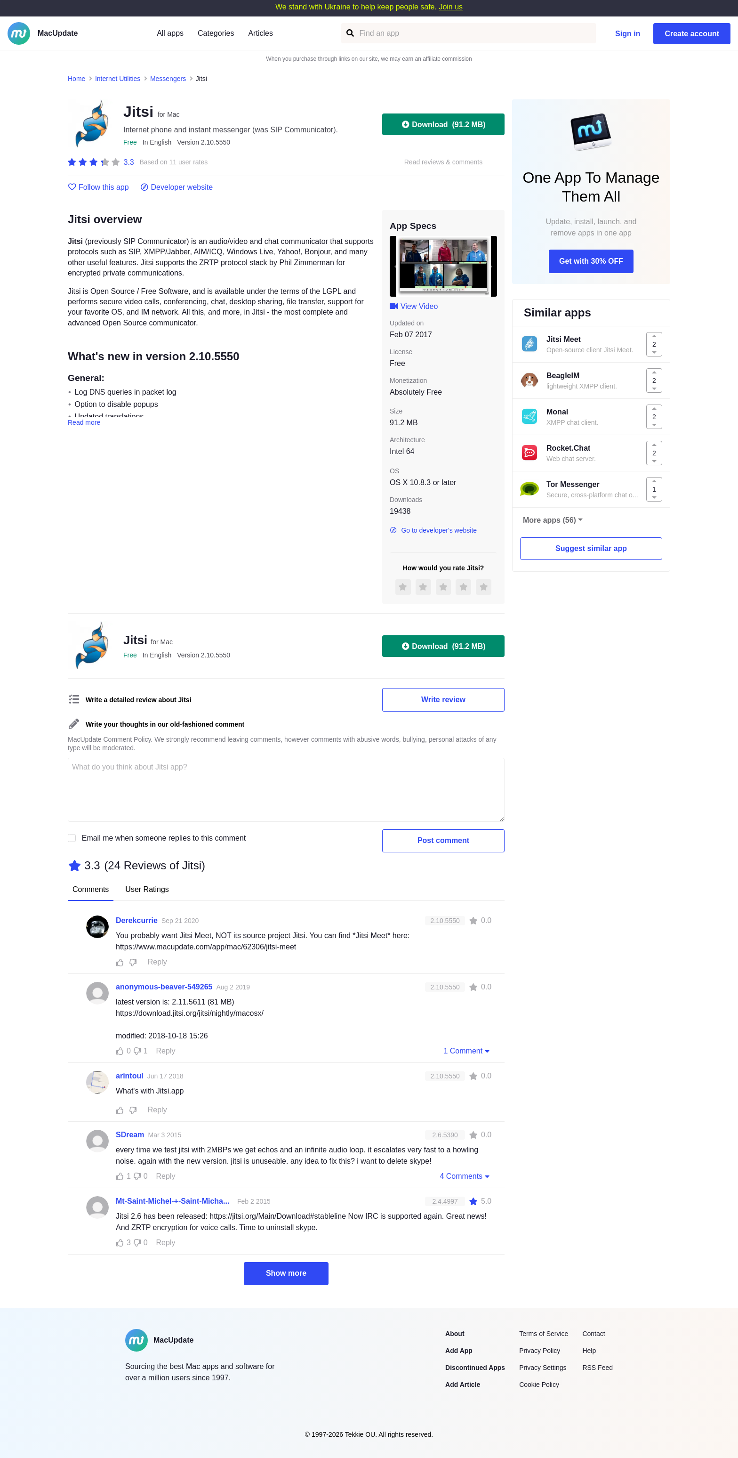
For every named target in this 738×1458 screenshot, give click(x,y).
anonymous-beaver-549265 (164, 987)
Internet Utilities (117, 78)
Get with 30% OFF (591, 261)
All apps (170, 33)
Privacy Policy (539, 1350)
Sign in (627, 34)
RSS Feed (597, 1367)
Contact (593, 1333)
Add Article (462, 1384)
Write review (443, 700)
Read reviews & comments (443, 162)
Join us (451, 7)
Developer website (176, 187)
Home (76, 78)
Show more (286, 1273)
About (454, 1333)
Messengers (168, 78)
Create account (692, 34)
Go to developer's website (433, 530)
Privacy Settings (542, 1367)
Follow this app (98, 187)
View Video (414, 306)
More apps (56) (549, 520)
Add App (459, 1350)
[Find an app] (349, 33)
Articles (260, 33)
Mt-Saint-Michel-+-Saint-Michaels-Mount (174, 1201)
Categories (216, 33)
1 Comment (467, 1050)
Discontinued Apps (475, 1367)
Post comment (443, 840)
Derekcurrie (137, 920)
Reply (157, 962)
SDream (130, 1135)
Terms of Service (543, 1333)
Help (589, 1350)
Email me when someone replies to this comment (164, 838)
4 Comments (465, 1176)
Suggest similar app (591, 548)
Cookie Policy (539, 1384)
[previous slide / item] (396, 266)
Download (443, 124)
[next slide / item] (490, 266)
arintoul (130, 1076)
